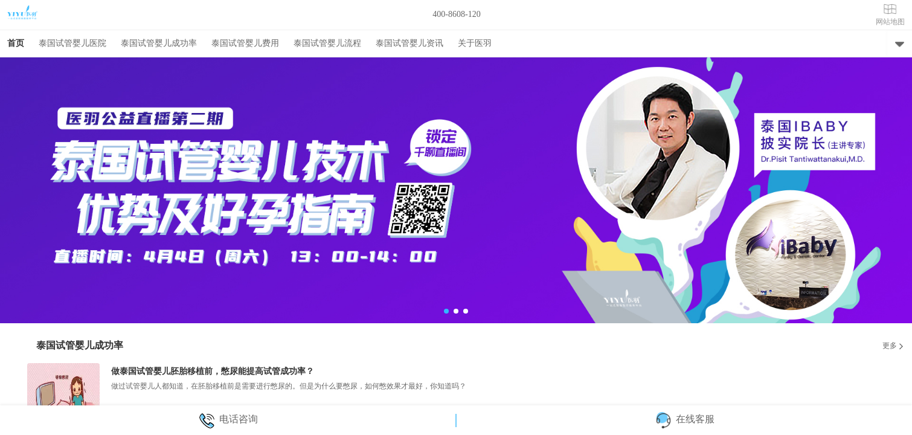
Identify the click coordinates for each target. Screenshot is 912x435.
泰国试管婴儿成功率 (159, 43)
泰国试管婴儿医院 (72, 43)
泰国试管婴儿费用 (245, 43)
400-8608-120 (456, 14)
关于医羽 (475, 43)
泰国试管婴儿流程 (327, 43)
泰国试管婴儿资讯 (409, 43)
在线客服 (685, 419)
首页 (15, 43)
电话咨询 (228, 419)
